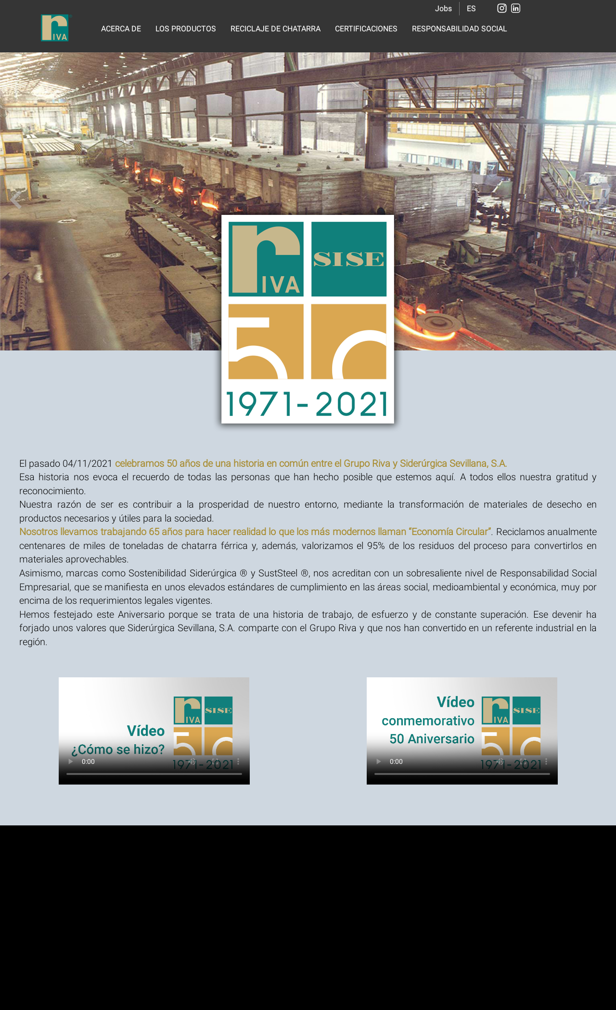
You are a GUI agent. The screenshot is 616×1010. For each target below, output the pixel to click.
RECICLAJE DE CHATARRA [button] (276, 28)
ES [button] (471, 8)
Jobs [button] (443, 8)
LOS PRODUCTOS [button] (185, 28)
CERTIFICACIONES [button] (366, 28)
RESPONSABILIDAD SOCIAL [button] (459, 28)
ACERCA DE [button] (121, 28)
